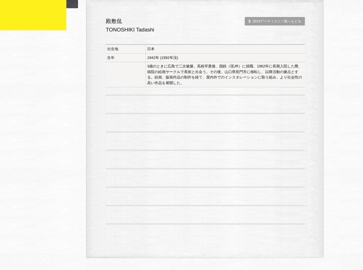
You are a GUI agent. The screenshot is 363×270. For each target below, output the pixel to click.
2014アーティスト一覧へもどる (277, 21)
